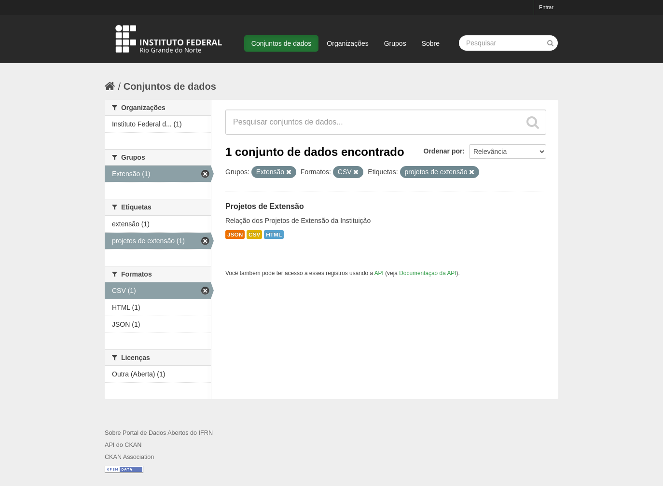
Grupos (395, 43)
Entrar (546, 7)
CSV (254, 234)
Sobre (431, 43)
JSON (235, 234)
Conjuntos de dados (281, 43)
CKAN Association (129, 457)
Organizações (347, 43)
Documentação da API (427, 273)
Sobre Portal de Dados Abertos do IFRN (159, 433)
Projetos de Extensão (264, 206)
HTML (274, 234)
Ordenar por (443, 151)
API (379, 273)
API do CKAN (123, 445)
